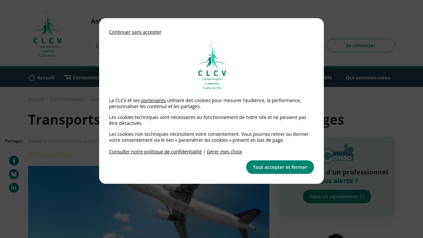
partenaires (153, 100)
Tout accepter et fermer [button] (280, 167)
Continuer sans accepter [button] (135, 32)
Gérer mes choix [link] (224, 151)
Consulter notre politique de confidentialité (155, 151)
